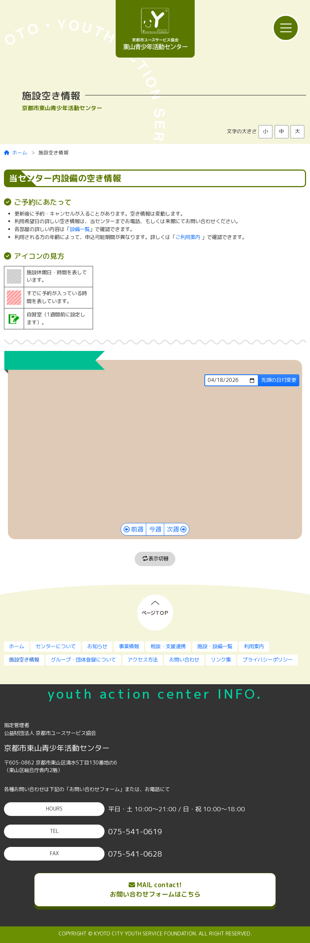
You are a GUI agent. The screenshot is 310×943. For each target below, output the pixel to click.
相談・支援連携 (168, 646)
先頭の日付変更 (278, 380)
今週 (155, 529)
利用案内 (254, 646)
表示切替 (155, 558)
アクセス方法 (143, 659)
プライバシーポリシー (267, 659)
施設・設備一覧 (214, 646)
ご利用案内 (187, 237)
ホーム (16, 152)
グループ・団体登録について (83, 659)
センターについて (56, 646)
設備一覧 (80, 229)
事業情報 (129, 646)
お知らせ (97, 646)
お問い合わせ (184, 659)
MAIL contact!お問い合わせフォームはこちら (155, 889)
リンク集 (221, 659)
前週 (137, 529)
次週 (173, 529)
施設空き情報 (24, 659)
